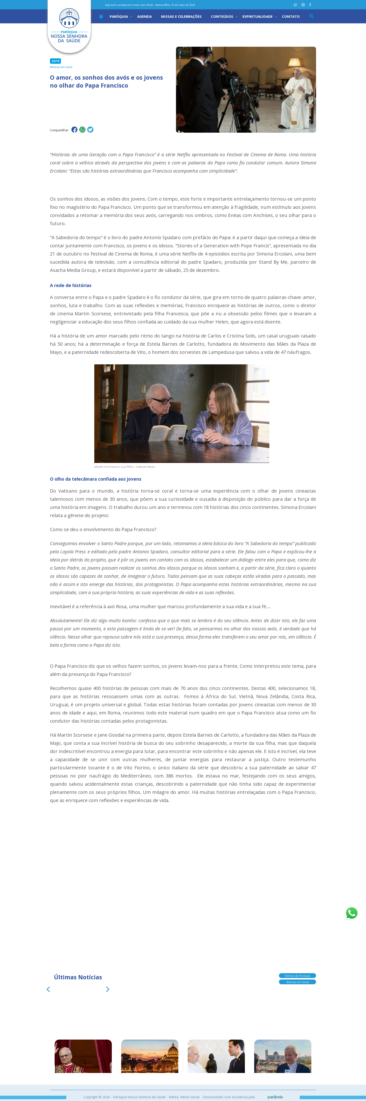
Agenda (144, 16)
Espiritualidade (258, 16)
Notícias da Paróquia (297, 975)
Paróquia (119, 16)
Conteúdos (222, 16)
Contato (291, 16)
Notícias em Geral (297, 982)
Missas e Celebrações (181, 16)
